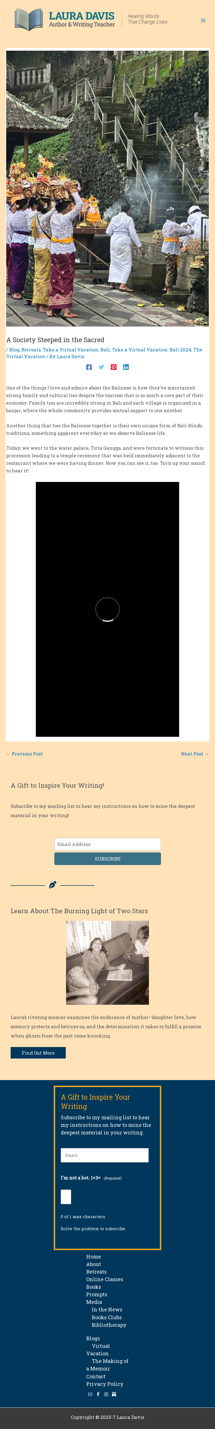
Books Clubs (104, 1317)
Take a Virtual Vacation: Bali (76, 350)
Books (93, 1286)
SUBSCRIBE (108, 859)
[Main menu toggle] (203, 20)
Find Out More (38, 1053)
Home (93, 1256)
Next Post (195, 754)
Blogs (93, 1338)
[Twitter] (101, 366)
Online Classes (104, 1279)
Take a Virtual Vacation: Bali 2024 (151, 350)
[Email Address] (107, 844)
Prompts (96, 1294)
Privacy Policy (104, 1384)
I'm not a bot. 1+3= (91, 1178)
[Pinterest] (113, 366)
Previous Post (24, 754)
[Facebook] (89, 366)
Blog (14, 350)
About (93, 1264)
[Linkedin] (126, 366)
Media (94, 1302)
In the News (104, 1309)
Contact (96, 1376)
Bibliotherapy (106, 1324)
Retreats (31, 350)
